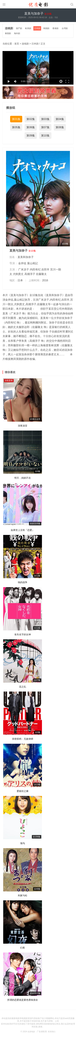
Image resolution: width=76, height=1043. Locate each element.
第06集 (30, 126)
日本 (20, 279)
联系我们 (52, 1030)
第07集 (45, 126)
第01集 (16, 117)
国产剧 (20, 28)
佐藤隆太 (41, 272)
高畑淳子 (29, 272)
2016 (45, 279)
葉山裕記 (32, 261)
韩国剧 (48, 28)
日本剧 (39, 28)
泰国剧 (8, 32)
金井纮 (22, 261)
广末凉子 (23, 268)
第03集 (45, 117)
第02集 (30, 117)
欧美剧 (29, 28)
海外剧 (18, 32)
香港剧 (57, 28)
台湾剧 (67, 28)
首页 (16, 42)
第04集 (60, 117)
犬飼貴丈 (18, 272)
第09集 (30, 134)
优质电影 (31, 1030)
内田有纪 (35, 268)
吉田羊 (45, 268)
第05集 (16, 126)
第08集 (60, 126)
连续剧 (9, 28)
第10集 (45, 134)
